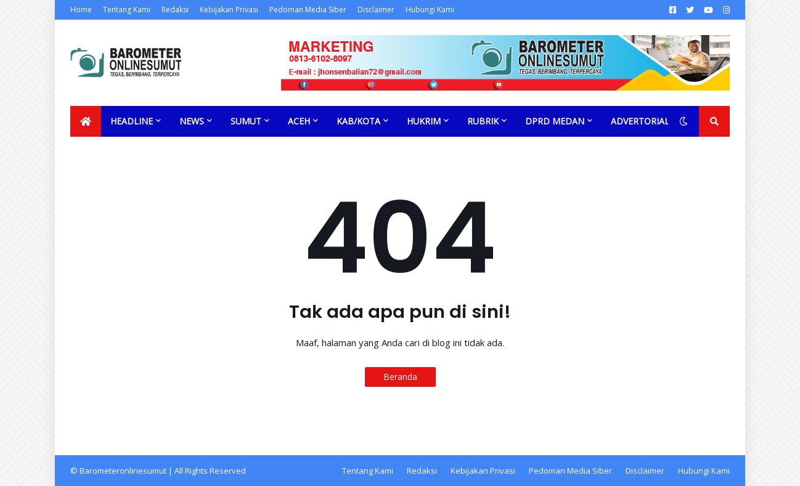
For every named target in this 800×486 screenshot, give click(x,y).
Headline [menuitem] (131, 121)
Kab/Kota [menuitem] (358, 121)
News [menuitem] (191, 121)
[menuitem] (85, 121)
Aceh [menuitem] (299, 121)
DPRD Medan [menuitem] (554, 121)
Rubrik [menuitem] (483, 121)
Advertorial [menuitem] (640, 121)
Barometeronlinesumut (123, 470)
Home (81, 9)
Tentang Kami (126, 9)
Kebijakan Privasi (229, 9)
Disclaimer (375, 9)
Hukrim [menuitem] (424, 121)
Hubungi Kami (430, 9)
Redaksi (175, 9)
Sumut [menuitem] (246, 121)
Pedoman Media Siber (307, 9)
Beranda (400, 377)
